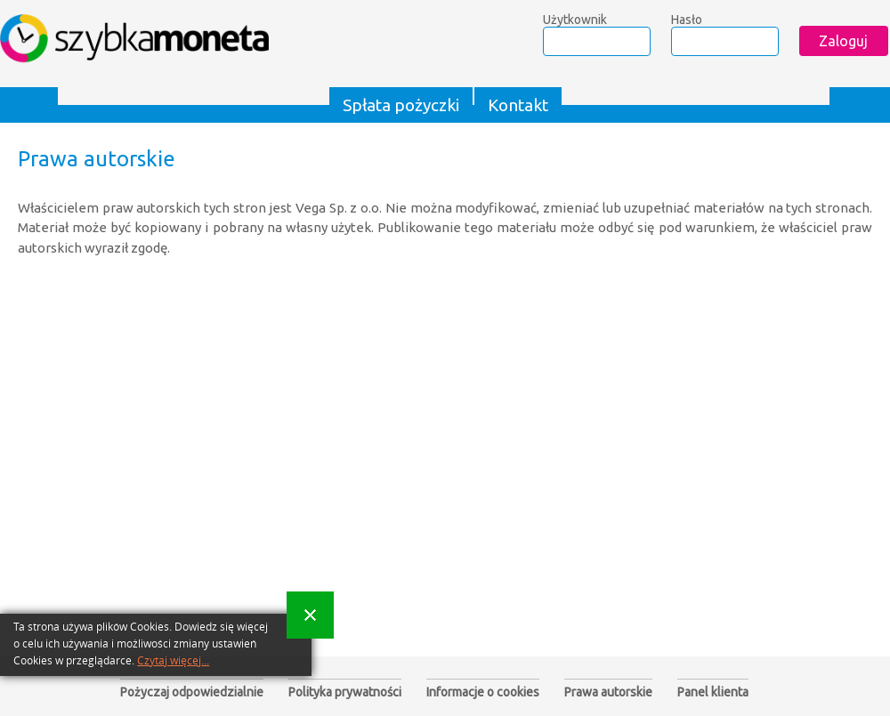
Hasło (686, 19)
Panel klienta (712, 692)
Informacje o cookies (482, 692)
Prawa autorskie (608, 692)
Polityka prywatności (344, 692)
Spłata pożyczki (401, 105)
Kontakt (518, 105)
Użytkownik (575, 19)
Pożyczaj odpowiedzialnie (191, 692)
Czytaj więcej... (173, 661)
